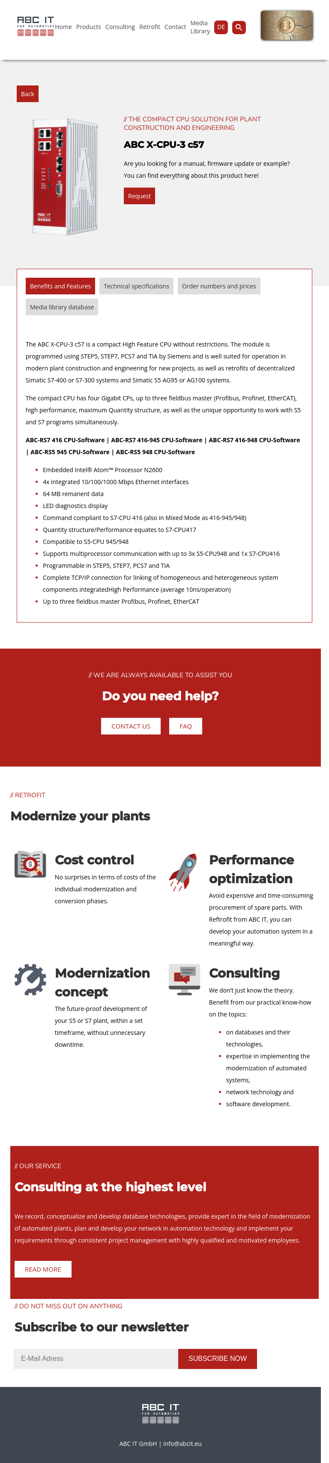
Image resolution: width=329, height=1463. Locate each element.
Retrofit (149, 27)
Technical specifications (136, 286)
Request (139, 196)
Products (88, 27)
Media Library (200, 27)
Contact (175, 27)
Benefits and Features (60, 286)
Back (27, 94)
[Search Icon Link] (239, 27)
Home (63, 27)
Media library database (62, 307)
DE (221, 27)
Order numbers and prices (219, 286)
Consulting (120, 27)
